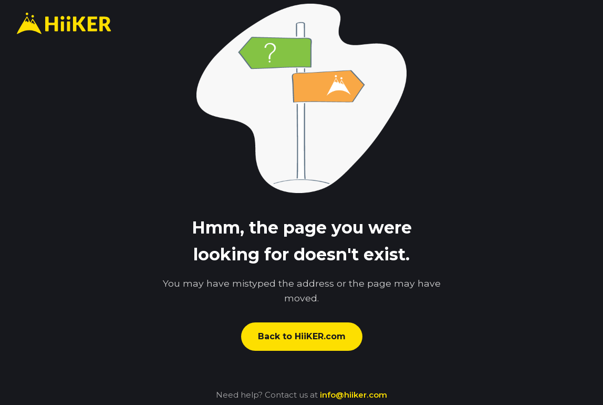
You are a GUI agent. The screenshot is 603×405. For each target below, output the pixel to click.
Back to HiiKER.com (302, 336)
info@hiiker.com (353, 395)
